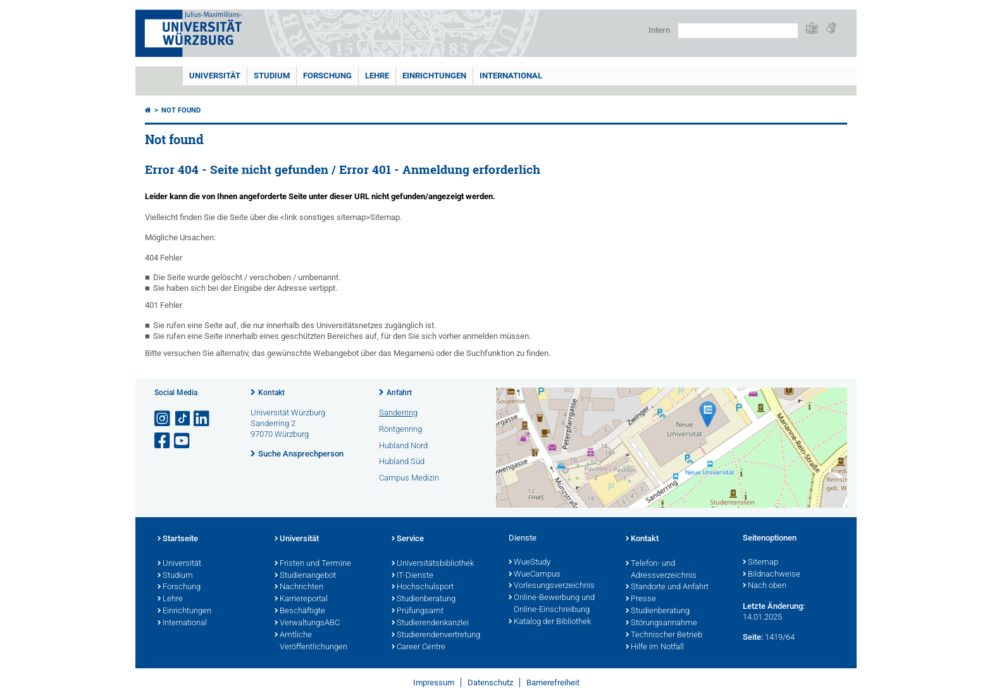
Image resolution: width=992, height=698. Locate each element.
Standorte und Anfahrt (667, 587)
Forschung (327, 75)
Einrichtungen (434, 75)
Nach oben (764, 586)
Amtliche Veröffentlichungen (311, 641)
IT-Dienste (412, 576)
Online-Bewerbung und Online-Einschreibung (552, 604)
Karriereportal (301, 599)
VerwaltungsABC (307, 623)
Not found (181, 110)
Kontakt (271, 392)
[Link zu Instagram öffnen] (163, 419)
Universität (214, 75)
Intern (659, 30)
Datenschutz (490, 682)
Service (408, 539)
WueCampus (535, 574)
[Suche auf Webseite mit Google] (738, 30)
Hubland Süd (402, 461)
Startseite (178, 539)
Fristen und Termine (313, 564)
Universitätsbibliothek (433, 564)
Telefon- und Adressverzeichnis (661, 570)
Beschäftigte (300, 611)
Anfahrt (399, 392)
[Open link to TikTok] (183, 419)
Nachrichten (299, 587)
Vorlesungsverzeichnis (552, 586)
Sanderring (398, 412)
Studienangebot (305, 576)
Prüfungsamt (417, 611)
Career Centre (418, 647)
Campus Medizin (409, 477)
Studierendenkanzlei (430, 623)
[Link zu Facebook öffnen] (163, 441)
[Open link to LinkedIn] (202, 419)
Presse (641, 599)
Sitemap (760, 562)
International (511, 75)
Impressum (433, 682)
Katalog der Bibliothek (550, 622)
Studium (272, 75)
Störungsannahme (661, 623)
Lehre (377, 75)
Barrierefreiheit (553, 682)
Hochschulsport (423, 587)
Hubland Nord (403, 445)
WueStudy (529, 562)
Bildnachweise (771, 574)
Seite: (753, 637)
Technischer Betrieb (664, 635)
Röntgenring (400, 429)
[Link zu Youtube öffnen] (183, 441)
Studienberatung (424, 599)
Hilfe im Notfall (655, 647)
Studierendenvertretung (436, 635)
